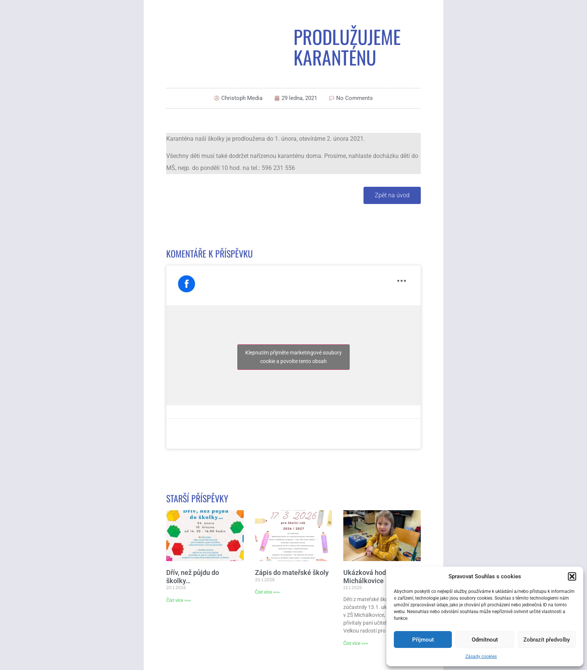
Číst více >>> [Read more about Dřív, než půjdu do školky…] (178, 600)
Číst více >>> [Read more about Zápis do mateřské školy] (267, 592)
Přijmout (423, 639)
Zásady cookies (481, 656)
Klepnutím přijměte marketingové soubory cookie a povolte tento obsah (293, 357)
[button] (572, 576)
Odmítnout (485, 639)
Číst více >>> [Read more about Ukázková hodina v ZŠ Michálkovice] (355, 643)
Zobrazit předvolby (546, 639)
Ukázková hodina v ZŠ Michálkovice (376, 577)
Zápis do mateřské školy (292, 572)
